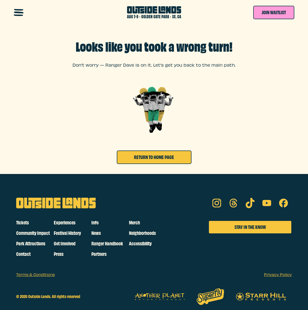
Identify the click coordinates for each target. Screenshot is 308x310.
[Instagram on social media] (216, 203)
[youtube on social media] (266, 203)
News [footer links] (96, 233)
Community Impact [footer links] (33, 233)
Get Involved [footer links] (64, 243)
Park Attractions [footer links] (30, 243)
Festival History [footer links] (67, 233)
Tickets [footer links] (22, 222)
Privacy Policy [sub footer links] (278, 275)
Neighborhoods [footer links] (142, 233)
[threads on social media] (233, 203)
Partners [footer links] (99, 254)
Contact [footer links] (23, 254)
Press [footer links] (58, 254)
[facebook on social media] (283, 203)
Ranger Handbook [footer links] (107, 243)
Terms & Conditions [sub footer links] (35, 275)
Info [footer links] (95, 222)
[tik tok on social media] (250, 203)
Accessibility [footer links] (140, 243)
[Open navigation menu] (18, 12)
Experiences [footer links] (64, 222)
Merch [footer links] (134, 222)
